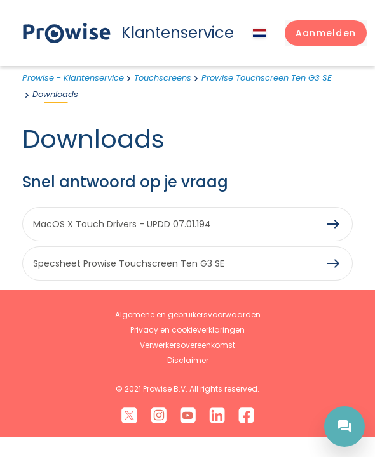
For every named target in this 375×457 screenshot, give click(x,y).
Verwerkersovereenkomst (187, 345)
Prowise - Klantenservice (73, 78)
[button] (326, 33)
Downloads (55, 94)
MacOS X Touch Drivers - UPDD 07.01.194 (122, 224)
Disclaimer (187, 360)
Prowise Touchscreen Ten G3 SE (266, 78)
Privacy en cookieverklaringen (187, 329)
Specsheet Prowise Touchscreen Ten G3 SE (128, 263)
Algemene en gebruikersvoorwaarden (188, 314)
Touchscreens (162, 78)
